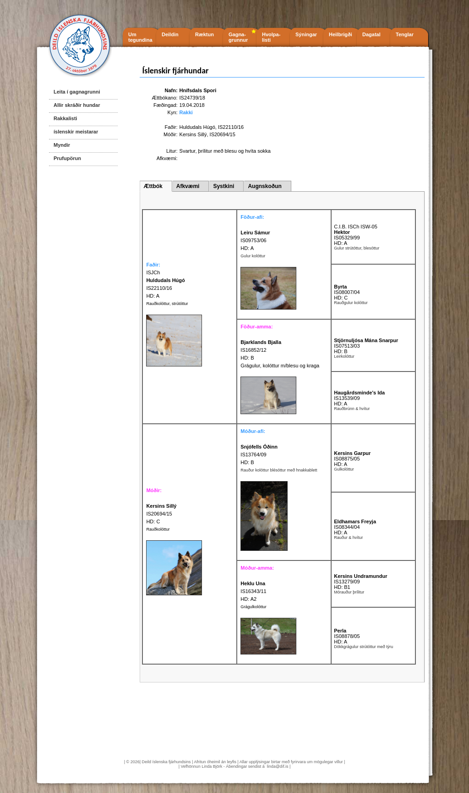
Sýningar (306, 34)
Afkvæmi (188, 186)
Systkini (223, 186)
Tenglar (405, 34)
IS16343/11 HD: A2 (253, 591)
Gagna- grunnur (238, 37)
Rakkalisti (65, 118)
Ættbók (152, 186)
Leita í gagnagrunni (77, 91)
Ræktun (204, 34)
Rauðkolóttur (157, 529)
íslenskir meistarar (76, 131)
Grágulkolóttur (253, 606)
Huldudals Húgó (197, 127)
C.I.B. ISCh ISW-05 (355, 226)
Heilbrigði (340, 34)
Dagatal (371, 34)
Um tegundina (140, 37)
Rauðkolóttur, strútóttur (167, 303)
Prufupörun (67, 158)
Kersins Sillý (193, 134)
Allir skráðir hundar (77, 105)
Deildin (170, 34)
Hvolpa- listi (271, 37)
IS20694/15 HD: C (161, 513)
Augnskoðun (264, 186)
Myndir (62, 145)
